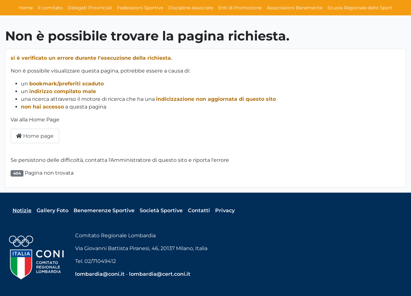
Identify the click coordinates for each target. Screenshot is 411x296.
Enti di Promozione (240, 8)
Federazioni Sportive (140, 8)
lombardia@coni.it (100, 274)
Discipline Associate (190, 8)
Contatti (199, 210)
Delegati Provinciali (90, 8)
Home (26, 8)
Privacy (225, 210)
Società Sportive (161, 210)
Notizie (22, 210)
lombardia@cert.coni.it (159, 274)
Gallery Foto (52, 210)
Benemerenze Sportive (104, 210)
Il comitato (50, 8)
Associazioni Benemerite (294, 8)
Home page (35, 136)
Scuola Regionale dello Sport (360, 8)
